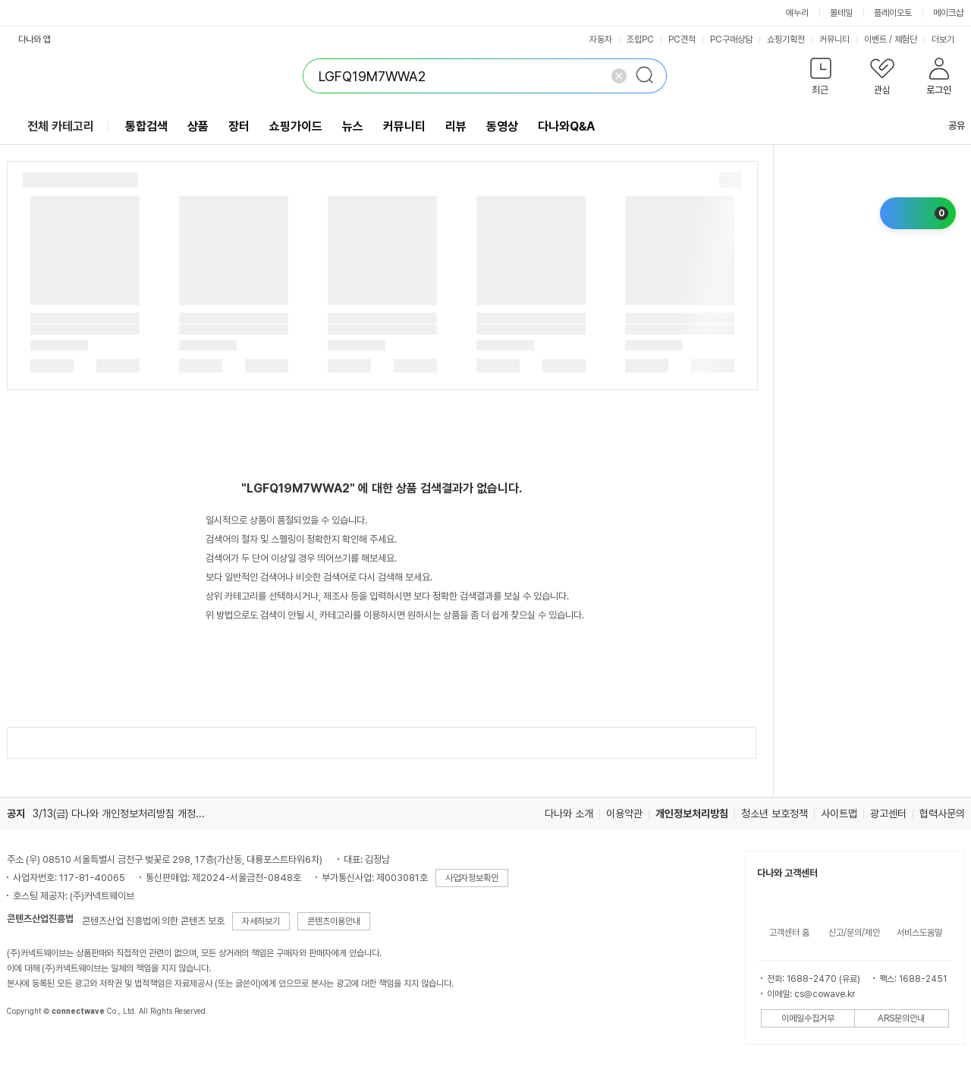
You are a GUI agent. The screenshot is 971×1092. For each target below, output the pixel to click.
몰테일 (841, 13)
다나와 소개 (569, 813)
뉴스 (352, 126)
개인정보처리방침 (691, 813)
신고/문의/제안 (854, 932)
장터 (239, 126)
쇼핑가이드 (295, 126)
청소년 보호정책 (774, 813)
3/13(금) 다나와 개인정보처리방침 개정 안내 (125, 813)
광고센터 (888, 813)
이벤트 (875, 39)
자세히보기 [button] (261, 921)
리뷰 (456, 126)
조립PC (640, 39)
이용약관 (624, 813)
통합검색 (146, 126)
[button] (821, 79)
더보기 (948, 39)
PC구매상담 (731, 39)
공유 (947, 125)
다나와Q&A (566, 126)
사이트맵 (839, 813)
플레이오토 (893, 13)
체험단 (905, 39)
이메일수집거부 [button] (807, 1018)
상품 (198, 126)
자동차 (600, 39)
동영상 (502, 126)
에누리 (797, 13)
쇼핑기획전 (786, 39)
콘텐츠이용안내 (333, 921)
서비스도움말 (919, 932)
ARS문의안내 (901, 1018)
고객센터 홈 (789, 932)
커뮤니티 (834, 39)
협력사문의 (942, 813)
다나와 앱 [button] (34, 39)
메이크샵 (948, 13)
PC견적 (682, 39)
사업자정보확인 (471, 878)
